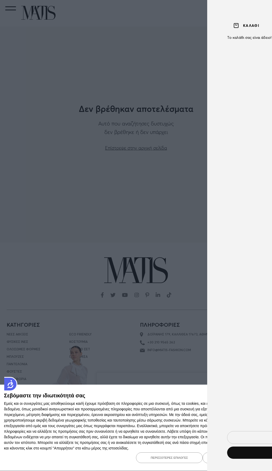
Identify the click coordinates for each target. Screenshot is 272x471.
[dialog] (136, 428)
